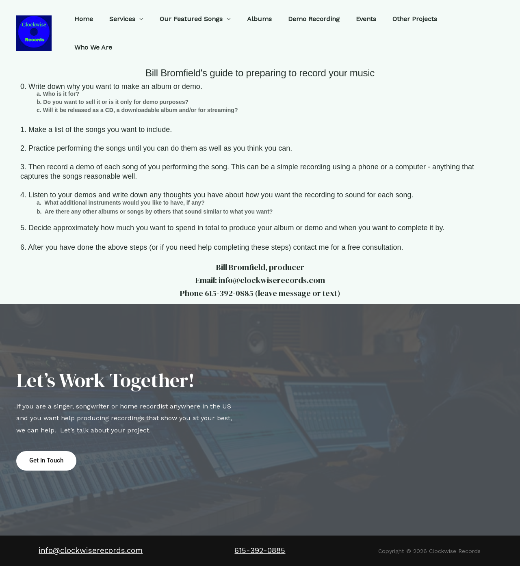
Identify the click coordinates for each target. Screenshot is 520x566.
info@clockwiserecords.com (91, 551)
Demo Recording (299, 29)
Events (348, 29)
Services (118, 29)
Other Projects (394, 29)
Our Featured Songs (183, 29)
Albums (248, 29)
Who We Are (448, 29)
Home (82, 29)
